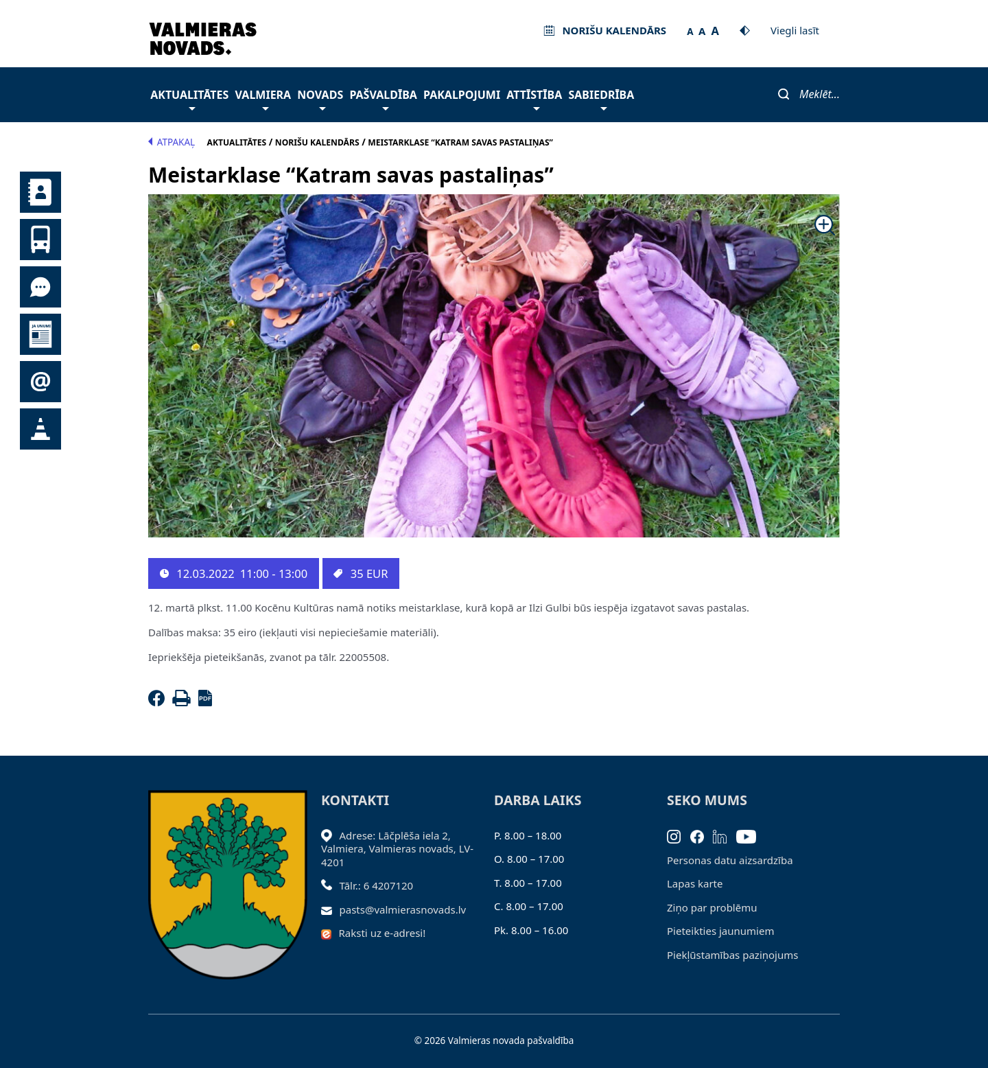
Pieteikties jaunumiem (40, 381)
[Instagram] (678, 835)
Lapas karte (695, 883)
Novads (320, 98)
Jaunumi (40, 334)
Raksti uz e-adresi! (382, 933)
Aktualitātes (189, 98)
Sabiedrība (601, 98)
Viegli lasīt (795, 30)
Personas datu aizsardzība (730, 860)
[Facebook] (159, 702)
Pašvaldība (382, 98)
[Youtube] (751, 835)
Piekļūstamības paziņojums (732, 955)
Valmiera (263, 98)
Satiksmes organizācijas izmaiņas (40, 429)
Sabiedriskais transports (40, 239)
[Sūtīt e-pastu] (330, 909)
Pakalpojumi (461, 94)
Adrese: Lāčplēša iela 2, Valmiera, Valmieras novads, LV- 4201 (397, 848)
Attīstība (534, 98)
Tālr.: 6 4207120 (377, 885)
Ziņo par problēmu (712, 907)
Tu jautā (40, 286)
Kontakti (40, 192)
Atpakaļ (171, 142)
